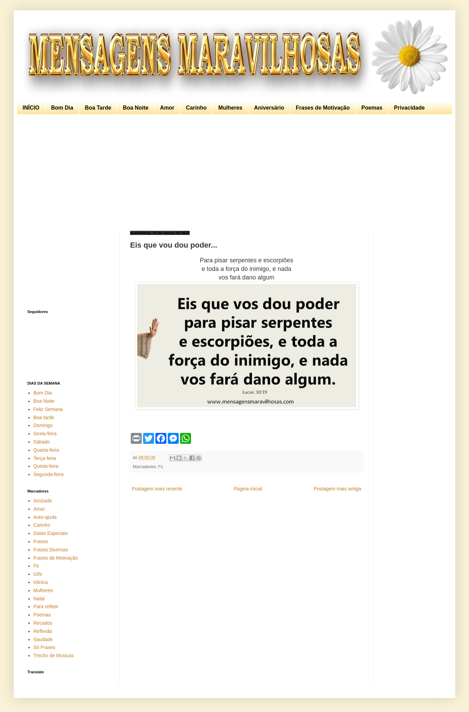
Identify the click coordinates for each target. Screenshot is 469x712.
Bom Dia (62, 108)
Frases (41, 541)
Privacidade (409, 108)
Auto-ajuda (45, 517)
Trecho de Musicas (54, 655)
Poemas (371, 108)
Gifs (38, 574)
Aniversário (269, 108)
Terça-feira (45, 458)
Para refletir (46, 606)
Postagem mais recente (157, 488)
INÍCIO (31, 108)
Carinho (196, 108)
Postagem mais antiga (337, 488)
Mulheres (230, 108)
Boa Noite (136, 108)
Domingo (43, 425)
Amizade (43, 500)
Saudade (43, 639)
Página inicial (248, 488)
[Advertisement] (232, 173)
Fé (160, 466)
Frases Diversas (51, 549)
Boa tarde (44, 417)
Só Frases (44, 647)
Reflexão (43, 631)
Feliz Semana (48, 409)
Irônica (41, 582)
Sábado (42, 442)
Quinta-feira (46, 466)
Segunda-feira (49, 474)
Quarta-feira (46, 450)
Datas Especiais (51, 533)
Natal (39, 598)
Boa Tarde (98, 108)
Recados (43, 623)
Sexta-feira (45, 433)
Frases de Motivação (323, 108)
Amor (167, 108)
